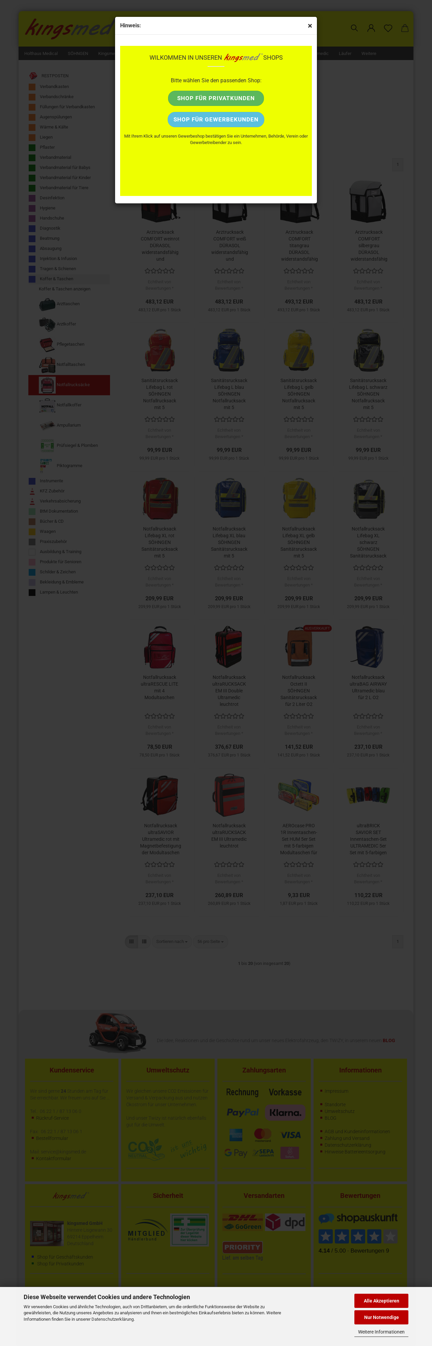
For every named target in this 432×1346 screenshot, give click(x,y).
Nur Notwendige (381, 1317)
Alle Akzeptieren (381, 1301)
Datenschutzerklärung (112, 1319)
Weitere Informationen (381, 1332)
